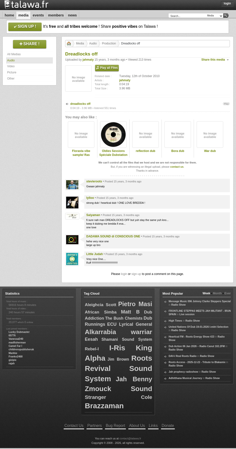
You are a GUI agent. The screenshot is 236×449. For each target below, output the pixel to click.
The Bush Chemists (124, 318)
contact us (176, 166)
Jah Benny (134, 379)
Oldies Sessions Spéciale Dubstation (113, 153)
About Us (137, 425)
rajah (12, 363)
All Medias (14, 54)
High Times (175, 320)
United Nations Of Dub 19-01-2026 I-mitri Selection (198, 327)
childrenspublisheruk (21, 349)
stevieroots (94, 181)
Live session (186, 314)
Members (56, 15)
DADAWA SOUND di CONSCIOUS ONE (113, 236)
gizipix (12, 360)
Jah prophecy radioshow (183, 371)
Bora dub (177, 151)
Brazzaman (104, 406)
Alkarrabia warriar (118, 332)
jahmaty (88, 59)
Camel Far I (15, 346)
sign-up (136, 274)
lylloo (90, 198)
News (72, 15)
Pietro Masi (135, 303)
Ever (227, 293)
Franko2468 (16, 356)
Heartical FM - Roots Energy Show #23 (191, 336)
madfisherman (17, 342)
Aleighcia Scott (100, 304)
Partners (94, 425)
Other (11, 78)
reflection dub (145, 151)
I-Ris (117, 348)
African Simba (101, 312)
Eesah (91, 339)
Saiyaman (93, 215)
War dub (210, 151)
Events (38, 15)
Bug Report (115, 425)
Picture (11, 72)
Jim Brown (118, 359)
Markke (13, 353)
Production (109, 43)
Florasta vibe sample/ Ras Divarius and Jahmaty (81, 157)
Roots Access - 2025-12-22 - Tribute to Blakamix (197, 362)
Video (11, 66)
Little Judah (94, 254)
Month (217, 293)
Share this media (213, 59)
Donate (168, 425)
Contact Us (73, 425)
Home (9, 15)
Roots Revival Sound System (118, 368)
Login (227, 3)
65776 (12, 335)
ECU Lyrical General (129, 324)
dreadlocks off (80, 104)
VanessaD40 (16, 339)
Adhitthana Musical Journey (185, 378)
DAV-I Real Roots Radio (183, 356)
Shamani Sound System (127, 339)
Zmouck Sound (118, 389)
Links (153, 425)
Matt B (130, 311)
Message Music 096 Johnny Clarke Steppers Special (200, 301)
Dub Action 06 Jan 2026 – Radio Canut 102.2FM (197, 346)
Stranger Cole (118, 397)
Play (226, 103)
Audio (11, 60)
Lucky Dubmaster (19, 332)
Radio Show (178, 304)
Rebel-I (92, 349)
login (124, 274)
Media (23, 15)
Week (206, 293)
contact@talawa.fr (130, 438)
